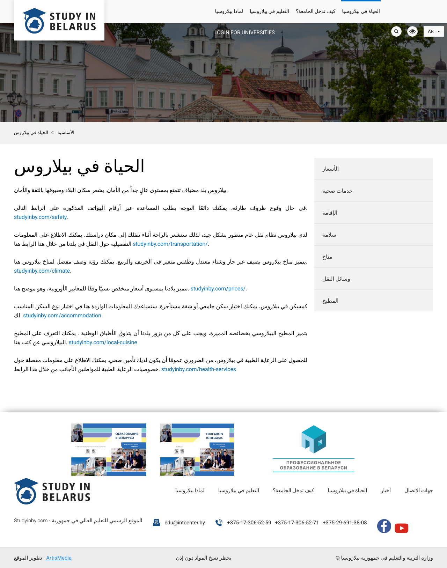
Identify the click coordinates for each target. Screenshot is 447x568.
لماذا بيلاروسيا (229, 11)
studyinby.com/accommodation (62, 315)
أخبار (386, 490)
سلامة (329, 234)
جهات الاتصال (418, 490)
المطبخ (330, 300)
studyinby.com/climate (42, 270)
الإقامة (329, 212)
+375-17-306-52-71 (297, 522)
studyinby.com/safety (40, 217)
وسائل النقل (336, 278)
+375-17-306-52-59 (249, 522)
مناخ (327, 256)
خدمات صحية (337, 190)
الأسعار (330, 168)
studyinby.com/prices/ (218, 288)
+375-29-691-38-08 (345, 522)
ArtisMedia (59, 558)
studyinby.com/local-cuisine (103, 342)
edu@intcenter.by (184, 522)
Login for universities (244, 32)
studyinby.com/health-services (198, 369)
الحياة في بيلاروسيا (361, 11)
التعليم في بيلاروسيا (269, 11)
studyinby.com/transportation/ (170, 244)
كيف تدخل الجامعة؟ (315, 11)
